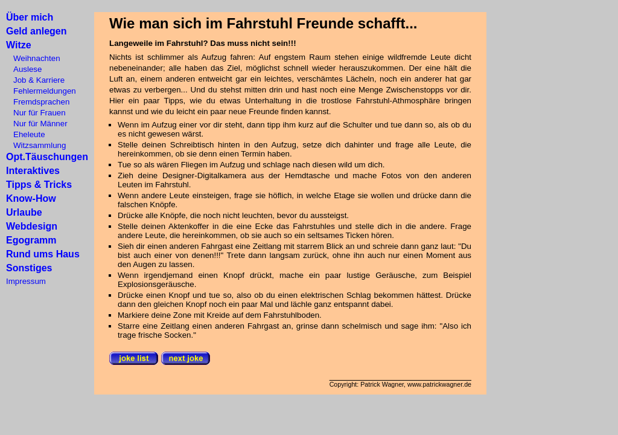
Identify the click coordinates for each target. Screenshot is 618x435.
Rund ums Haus (43, 254)
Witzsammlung (36, 145)
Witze (18, 45)
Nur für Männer (37, 123)
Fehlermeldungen (41, 90)
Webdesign (31, 226)
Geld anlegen (36, 31)
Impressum (26, 281)
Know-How (31, 198)
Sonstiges (29, 268)
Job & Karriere (35, 80)
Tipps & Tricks (39, 184)
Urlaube (24, 212)
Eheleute (25, 134)
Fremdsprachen (37, 101)
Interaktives (33, 171)
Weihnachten (33, 58)
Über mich (29, 17)
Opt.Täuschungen (47, 157)
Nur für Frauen (36, 112)
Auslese (24, 69)
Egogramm (31, 240)
